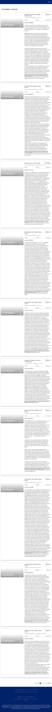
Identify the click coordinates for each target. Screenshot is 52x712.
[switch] (20, 25)
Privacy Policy (30, 696)
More (49, 2)
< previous (37, 683)
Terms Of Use (21, 696)
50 (46, 683)
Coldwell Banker (20, 689)
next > (49, 683)
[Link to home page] (1, 2)
